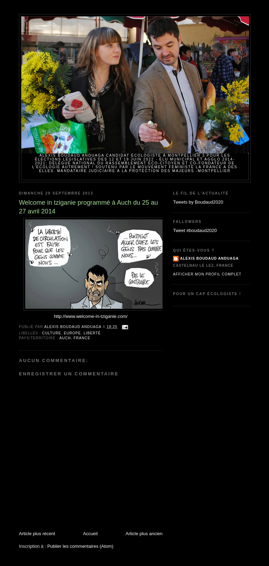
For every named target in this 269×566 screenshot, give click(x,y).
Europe (72, 333)
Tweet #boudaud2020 (195, 230)
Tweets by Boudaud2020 (198, 202)
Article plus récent (37, 533)
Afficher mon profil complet (207, 274)
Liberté (92, 333)
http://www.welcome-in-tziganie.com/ (90, 316)
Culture (51, 333)
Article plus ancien (144, 533)
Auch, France (75, 338)
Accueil (90, 533)
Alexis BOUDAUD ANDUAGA (209, 258)
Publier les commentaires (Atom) (80, 546)
